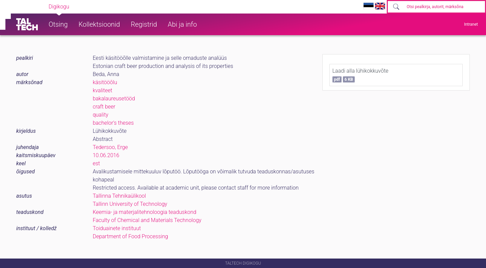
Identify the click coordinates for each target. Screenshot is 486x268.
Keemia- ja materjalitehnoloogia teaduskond (144, 212)
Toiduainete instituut (117, 228)
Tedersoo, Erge (110, 147)
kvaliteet (102, 90)
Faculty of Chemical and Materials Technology (147, 220)
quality (100, 115)
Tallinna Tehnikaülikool (119, 196)
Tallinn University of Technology (130, 204)
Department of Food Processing (130, 236)
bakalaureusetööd (114, 98)
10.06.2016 (106, 155)
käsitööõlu (105, 82)
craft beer (104, 106)
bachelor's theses (113, 123)
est (96, 163)
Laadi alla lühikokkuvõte (360, 75)
